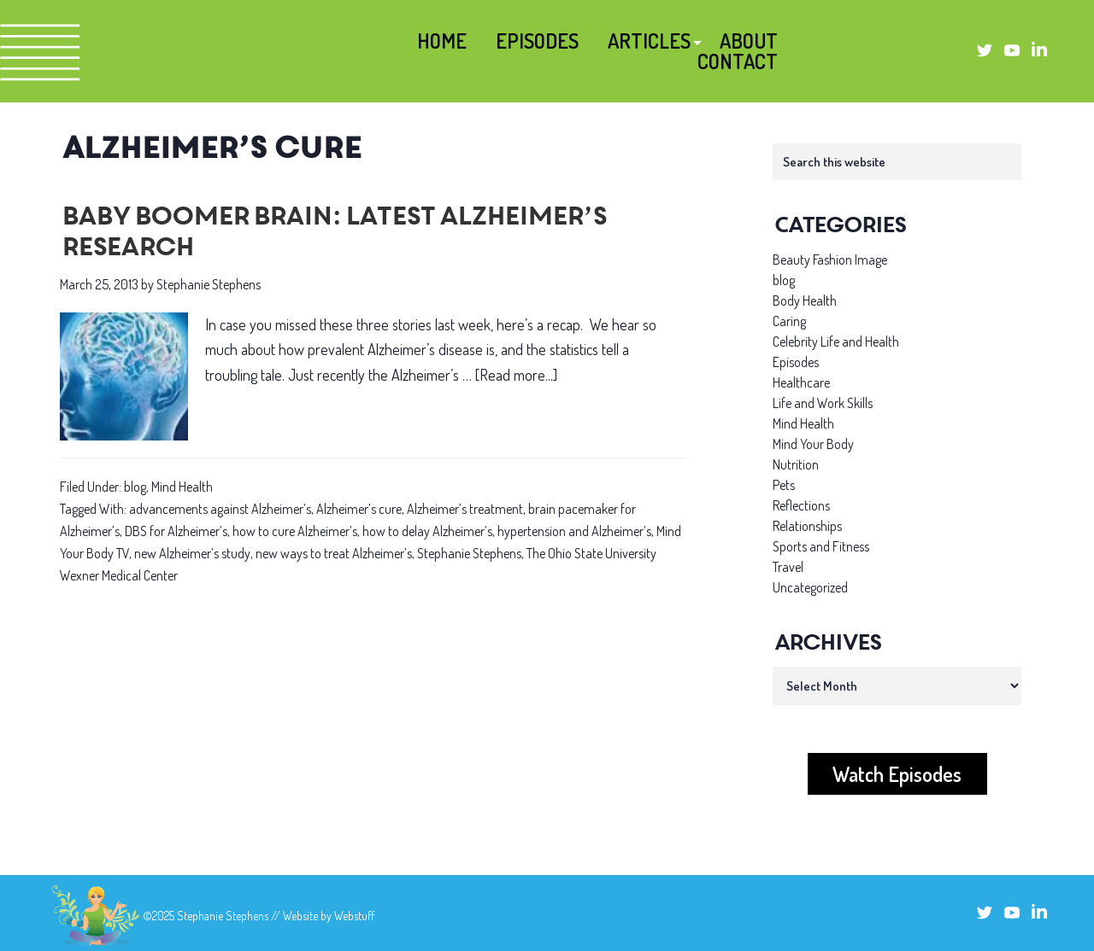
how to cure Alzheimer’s (294, 531)
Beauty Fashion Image (830, 259)
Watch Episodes (897, 774)
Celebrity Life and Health (836, 341)
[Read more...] (516, 375)
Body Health (805, 300)
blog (135, 486)
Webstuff (354, 915)
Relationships (807, 525)
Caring (789, 321)
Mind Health (182, 486)
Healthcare (801, 382)
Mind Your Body (813, 443)
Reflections (801, 505)
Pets (784, 484)
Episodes (796, 361)
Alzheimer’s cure (359, 508)
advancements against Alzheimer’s (220, 508)
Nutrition (796, 464)
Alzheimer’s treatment (465, 508)
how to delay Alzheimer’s (427, 531)
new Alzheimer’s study (192, 553)
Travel (788, 566)
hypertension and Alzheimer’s (574, 531)
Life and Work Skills (823, 402)
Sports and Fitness (821, 546)
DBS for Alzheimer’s (176, 531)
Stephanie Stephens (469, 553)
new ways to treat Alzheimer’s (334, 553)
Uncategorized (810, 587)
